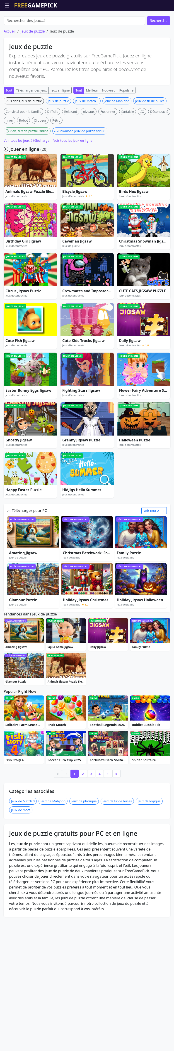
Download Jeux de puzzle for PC (79, 157)
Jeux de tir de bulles (149, 127)
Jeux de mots (20, 906)
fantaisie (127, 137)
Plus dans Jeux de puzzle (24, 127)
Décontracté (159, 137)
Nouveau (108, 116)
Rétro (56, 146)
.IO (142, 137)
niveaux (88, 137)
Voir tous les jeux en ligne (72, 166)
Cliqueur (40, 146)
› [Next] (108, 870)
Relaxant (70, 137)
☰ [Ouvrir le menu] (7, 5)
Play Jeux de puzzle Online (27, 157)
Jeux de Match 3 (87, 127)
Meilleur (92, 116)
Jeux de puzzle (33, 56)
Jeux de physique (84, 897)
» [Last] (116, 870)
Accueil (10, 56)
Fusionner (107, 137)
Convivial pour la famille (23, 137)
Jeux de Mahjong (116, 127)
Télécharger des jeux (31, 116)
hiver (9, 146)
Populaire (126, 116)
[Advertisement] (87, 22)
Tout (9, 116)
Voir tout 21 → (154, 536)
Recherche (158, 46)
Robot (23, 146)
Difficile (52, 137)
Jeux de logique (149, 897)
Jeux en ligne (60, 116)
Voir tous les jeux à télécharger (27, 166)
